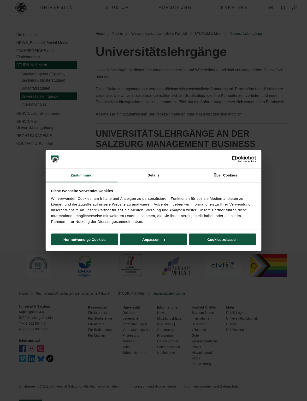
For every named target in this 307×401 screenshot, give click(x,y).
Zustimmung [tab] (82, 175)
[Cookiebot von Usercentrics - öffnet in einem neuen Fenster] (235, 159)
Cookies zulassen (222, 239)
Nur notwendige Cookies (85, 239)
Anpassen (153, 239)
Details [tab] (153, 175)
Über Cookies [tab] (225, 175)
